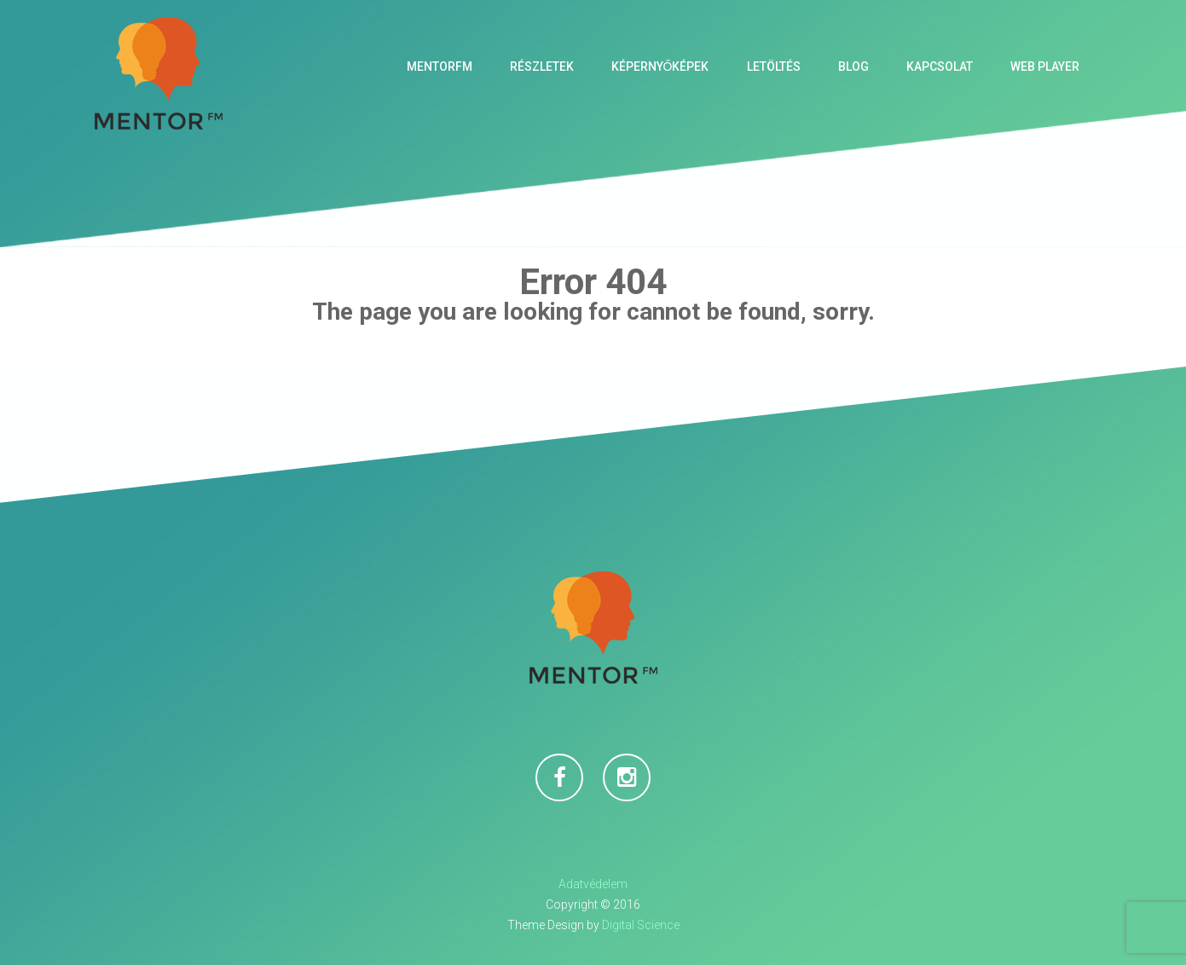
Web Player (1044, 66)
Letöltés (774, 66)
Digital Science (641, 925)
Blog (853, 66)
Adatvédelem (593, 884)
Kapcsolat (939, 66)
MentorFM (439, 66)
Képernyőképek (660, 66)
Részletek (542, 66)
